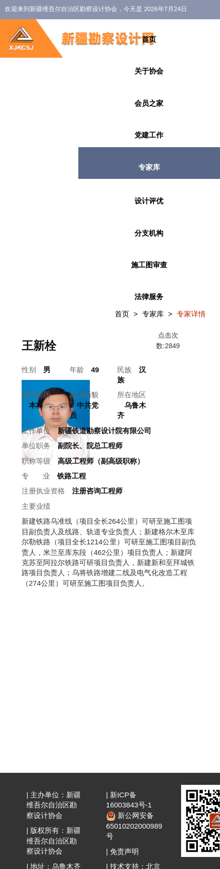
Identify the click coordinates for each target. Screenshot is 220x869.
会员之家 (148, 103)
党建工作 (148, 135)
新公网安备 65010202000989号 (134, 825)
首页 (149, 39)
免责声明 (124, 851)
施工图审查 (149, 265)
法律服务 (148, 296)
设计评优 (148, 201)
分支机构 (148, 233)
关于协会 (148, 71)
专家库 (149, 167)
